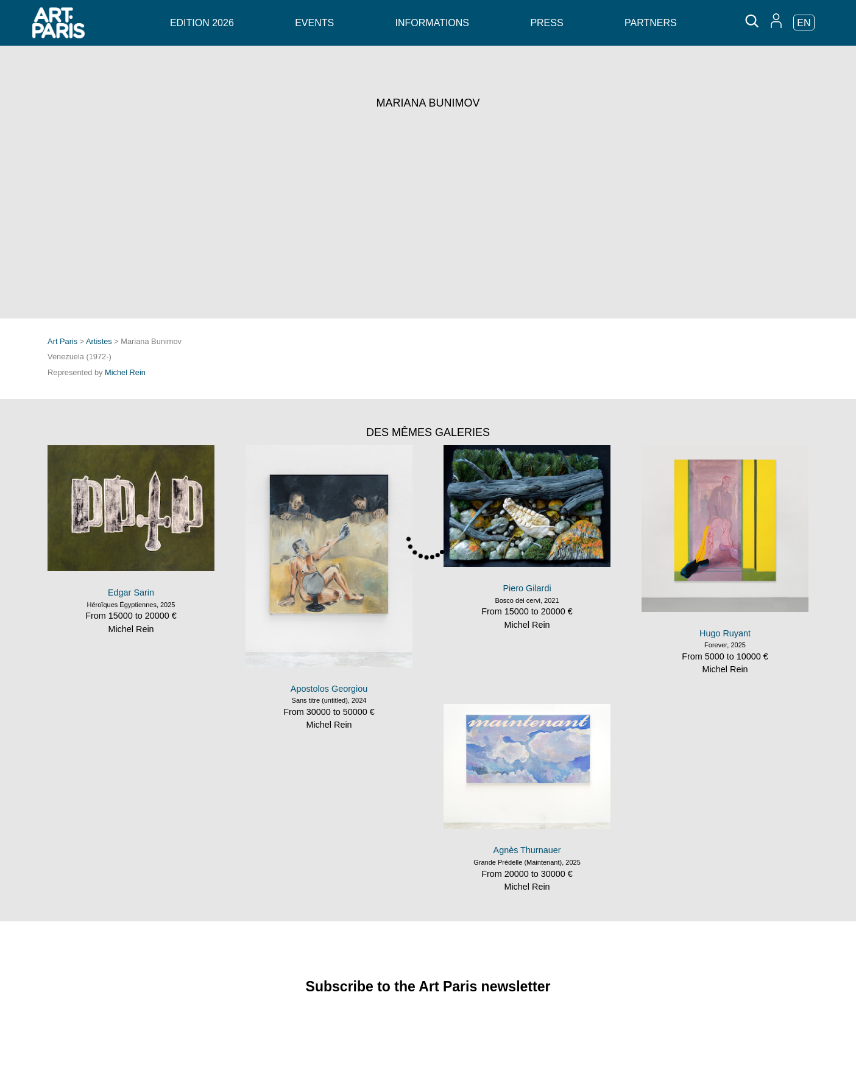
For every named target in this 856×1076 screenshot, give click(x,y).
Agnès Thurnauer (527, 850)
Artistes (99, 341)
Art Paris (62, 341)
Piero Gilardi (527, 588)
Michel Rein (125, 372)
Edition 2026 (202, 23)
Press (546, 23)
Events (314, 23)
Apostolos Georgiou (329, 689)
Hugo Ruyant (725, 633)
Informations (432, 23)
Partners (650, 23)
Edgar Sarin (131, 592)
